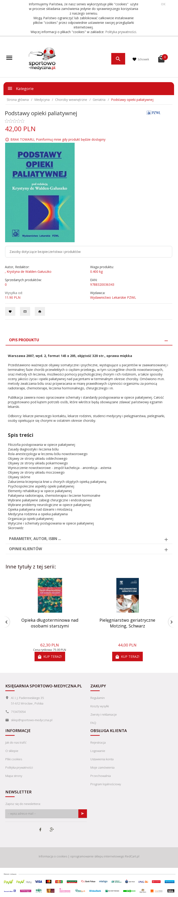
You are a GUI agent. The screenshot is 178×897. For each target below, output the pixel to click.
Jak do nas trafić (15, 742)
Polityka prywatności (120, 32)
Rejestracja (98, 742)
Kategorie (20, 88)
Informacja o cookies (53, 856)
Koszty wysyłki (99, 706)
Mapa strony (13, 776)
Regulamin (97, 698)
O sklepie (11, 751)
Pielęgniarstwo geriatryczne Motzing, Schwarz (127, 623)
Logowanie (97, 751)
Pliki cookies (13, 759)
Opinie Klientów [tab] (25, 548)
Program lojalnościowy (105, 784)
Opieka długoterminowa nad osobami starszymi (49, 623)
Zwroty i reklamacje (103, 714)
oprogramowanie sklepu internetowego (97, 856)
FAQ (93, 723)
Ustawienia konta (102, 759)
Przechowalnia (100, 776)
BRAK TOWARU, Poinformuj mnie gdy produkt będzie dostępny (57, 139)
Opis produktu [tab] (24, 339)
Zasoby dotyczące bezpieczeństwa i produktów (45, 251)
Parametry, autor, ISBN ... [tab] (35, 538)
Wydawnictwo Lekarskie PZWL (113, 297)
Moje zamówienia (102, 767)
